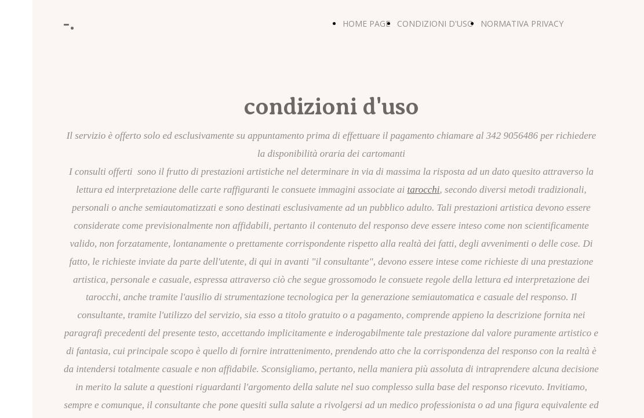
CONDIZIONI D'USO (435, 23)
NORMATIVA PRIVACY (522, 23)
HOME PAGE (366, 23)
